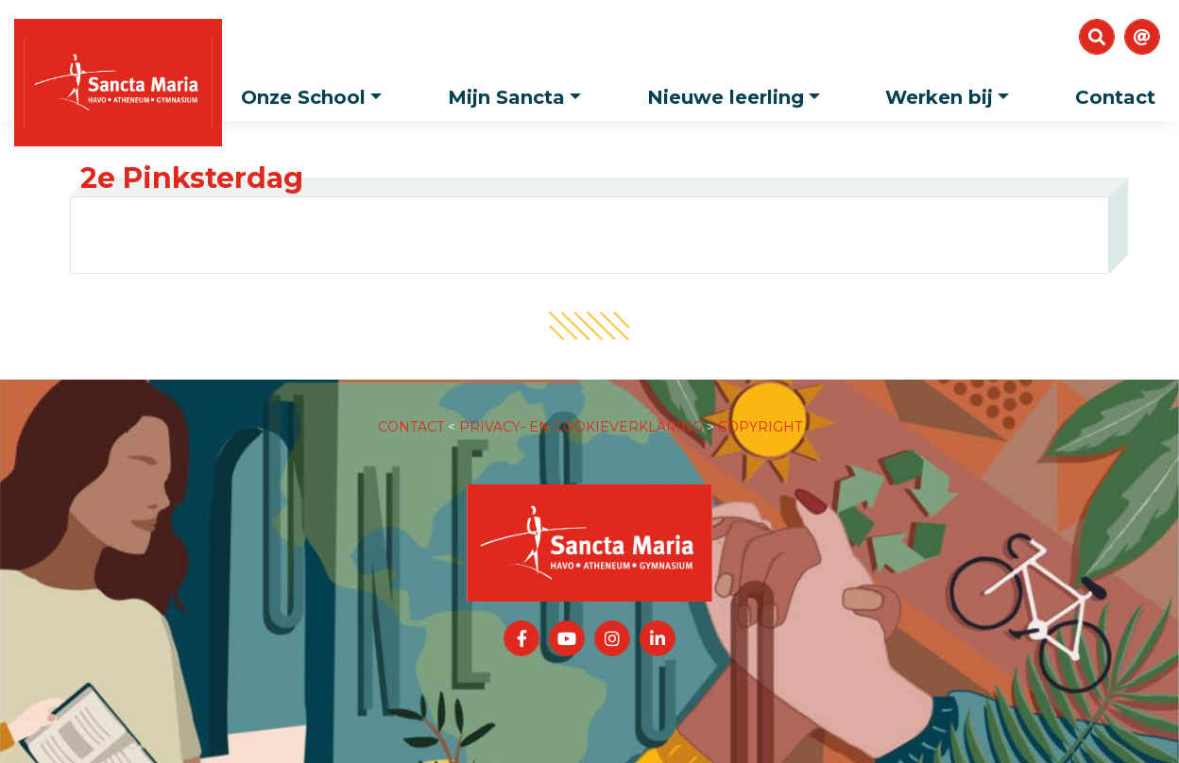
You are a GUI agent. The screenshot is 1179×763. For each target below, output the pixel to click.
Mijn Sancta (519, 91)
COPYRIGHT (760, 407)
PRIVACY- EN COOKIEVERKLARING (581, 407)
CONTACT (411, 407)
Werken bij (951, 91)
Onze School (316, 91)
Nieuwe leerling (738, 91)
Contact (1115, 97)
